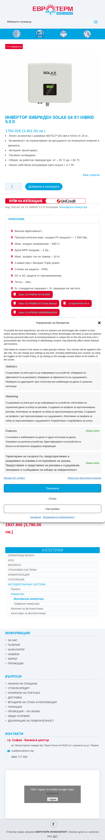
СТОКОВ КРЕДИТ (19, 687)
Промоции (16, 662)
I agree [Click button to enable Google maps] (52, 798)
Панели (15, 588)
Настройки (52, 508)
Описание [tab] (16, 218)
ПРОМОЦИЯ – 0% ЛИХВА (24, 710)
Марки (12, 657)
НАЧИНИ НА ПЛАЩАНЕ (22, 682)
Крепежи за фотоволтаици (27, 607)
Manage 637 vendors (14, 478)
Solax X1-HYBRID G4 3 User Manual (35, 302)
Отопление (16, 578)
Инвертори (17, 593)
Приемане (52, 488)
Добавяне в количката (43, 186)
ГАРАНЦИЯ (15, 705)
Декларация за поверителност (59, 517)
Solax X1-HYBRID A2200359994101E (35, 311)
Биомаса (14, 563)
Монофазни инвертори (73, 206)
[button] (99, 323)
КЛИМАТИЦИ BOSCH (21, 554)
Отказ (52, 498)
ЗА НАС (13, 639)
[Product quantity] (13, 186)
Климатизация (19, 573)
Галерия (14, 643)
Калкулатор (16, 648)
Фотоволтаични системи (27, 583)
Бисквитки (35, 517)
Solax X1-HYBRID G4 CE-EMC (32, 293)
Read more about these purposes (84, 478)
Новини (13, 653)
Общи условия (19, 715)
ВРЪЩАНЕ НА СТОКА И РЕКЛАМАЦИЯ (32, 701)
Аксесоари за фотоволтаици (28, 612)
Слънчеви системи (22, 568)
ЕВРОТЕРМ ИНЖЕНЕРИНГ (51, 831)
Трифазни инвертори (26, 602)
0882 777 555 (19, 755)
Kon (11, 559)
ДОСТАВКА (15, 696)
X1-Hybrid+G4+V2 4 (76, 302)
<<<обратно (14, 46)
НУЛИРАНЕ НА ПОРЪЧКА (24, 691)
